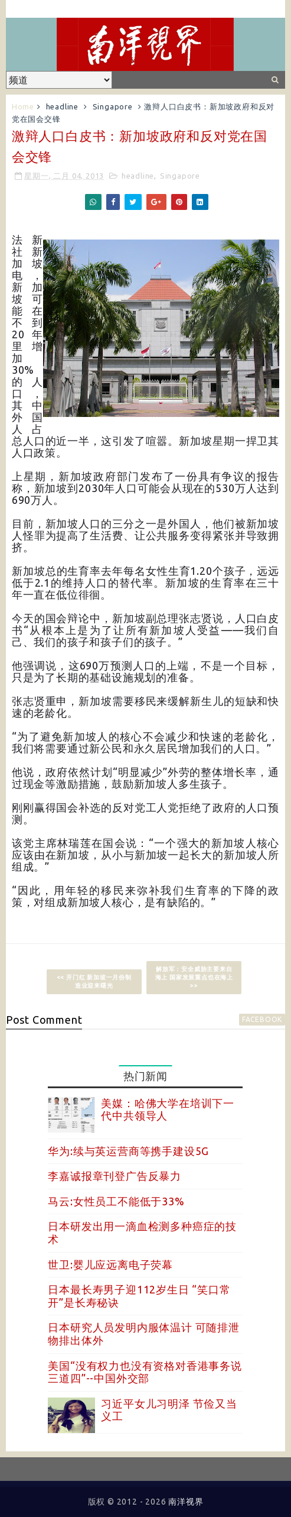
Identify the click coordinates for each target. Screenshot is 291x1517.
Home (23, 106)
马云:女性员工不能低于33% (116, 1201)
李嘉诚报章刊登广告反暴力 (114, 1176)
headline (62, 106)
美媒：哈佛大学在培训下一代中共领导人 (167, 1109)
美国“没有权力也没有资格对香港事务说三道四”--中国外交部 (144, 1372)
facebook (262, 1019)
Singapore (113, 106)
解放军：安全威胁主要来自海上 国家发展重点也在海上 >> (194, 977)
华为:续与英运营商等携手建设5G (128, 1151)
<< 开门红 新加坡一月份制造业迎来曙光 (94, 981)
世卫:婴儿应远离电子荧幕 (110, 1264)
